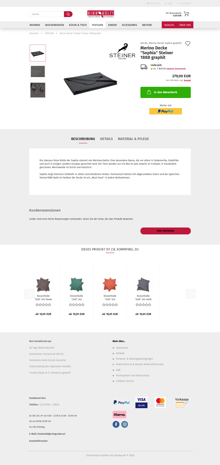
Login (169, 3)
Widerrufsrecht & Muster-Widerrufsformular (140, 364)
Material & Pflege (133, 139)
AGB (118, 370)
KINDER (112, 25)
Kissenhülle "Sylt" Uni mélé (143, 297)
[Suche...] (68, 14)
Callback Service (125, 381)
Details (106, 139)
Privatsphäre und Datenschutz (132, 375)
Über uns (185, 25)
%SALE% (169, 25)
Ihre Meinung (165, 230)
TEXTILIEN (97, 25)
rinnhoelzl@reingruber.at (51, 433)
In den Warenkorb (161, 92)
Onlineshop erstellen (97, 455)
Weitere (147, 25)
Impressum (122, 347)
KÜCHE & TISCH (78, 25)
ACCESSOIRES (129, 25)
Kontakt (120, 353)
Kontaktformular (38, 441)
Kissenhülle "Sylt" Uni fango (43, 297)
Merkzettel (184, 3)
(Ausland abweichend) (176, 69)
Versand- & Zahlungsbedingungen (134, 358)
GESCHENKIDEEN (54, 25)
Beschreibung (83, 139)
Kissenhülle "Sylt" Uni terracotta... (110, 297)
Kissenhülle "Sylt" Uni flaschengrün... (76, 297)
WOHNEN (35, 25)
